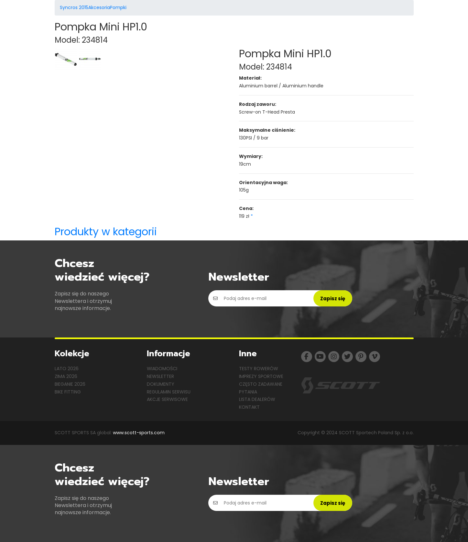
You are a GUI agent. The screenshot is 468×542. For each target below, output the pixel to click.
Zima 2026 (66, 376)
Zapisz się (332, 298)
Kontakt (249, 407)
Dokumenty (160, 384)
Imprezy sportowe (261, 376)
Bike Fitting (68, 392)
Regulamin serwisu (168, 392)
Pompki (118, 7)
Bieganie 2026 (70, 384)
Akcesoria (99, 7)
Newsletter (160, 376)
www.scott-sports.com (139, 432)
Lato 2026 (67, 368)
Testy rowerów (258, 368)
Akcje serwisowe (167, 399)
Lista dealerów (257, 399)
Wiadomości (162, 368)
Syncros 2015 (74, 7)
